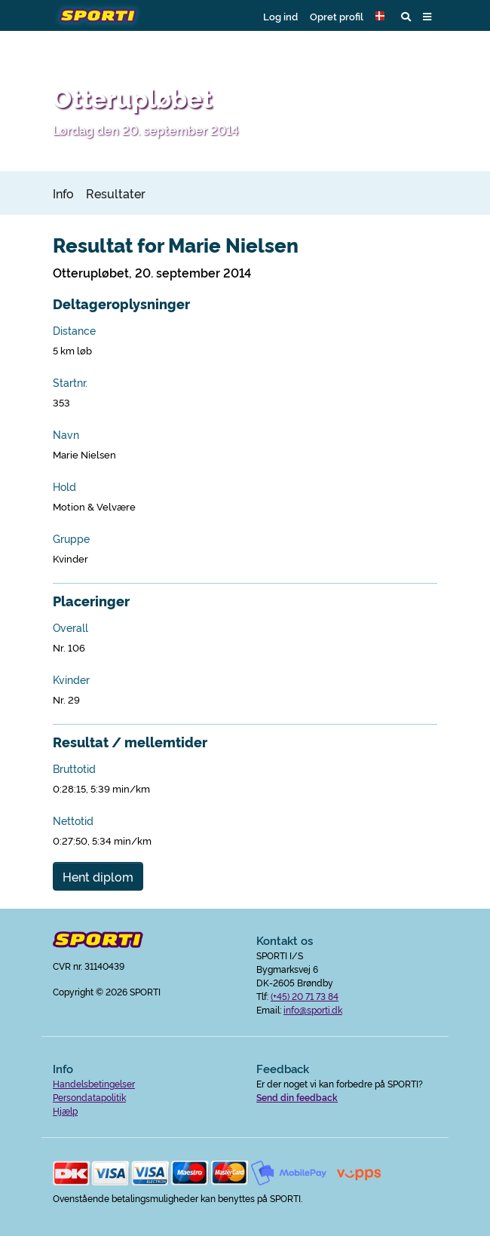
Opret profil (336, 16)
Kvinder (71, 679)
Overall (70, 627)
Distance (74, 330)
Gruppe (71, 538)
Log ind (280, 16)
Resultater (115, 193)
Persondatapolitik (89, 1096)
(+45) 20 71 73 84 (304, 995)
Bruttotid (74, 768)
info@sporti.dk (312, 1009)
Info (63, 193)
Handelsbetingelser (94, 1083)
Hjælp (65, 1110)
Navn (66, 434)
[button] (382, 16)
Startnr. (70, 382)
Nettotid (73, 820)
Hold (64, 486)
